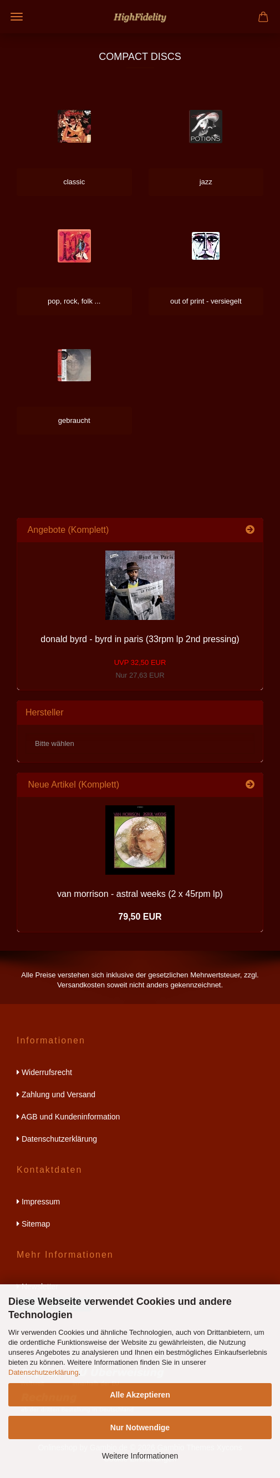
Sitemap (33, 1223)
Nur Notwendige (140, 1427)
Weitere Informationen (140, 1455)
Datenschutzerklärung (43, 1372)
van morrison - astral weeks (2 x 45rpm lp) (140, 894)
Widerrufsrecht (44, 1072)
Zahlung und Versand (56, 1094)
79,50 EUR (139, 916)
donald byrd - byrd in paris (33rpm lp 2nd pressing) (139, 639)
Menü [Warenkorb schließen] (17, 16)
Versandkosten (81, 985)
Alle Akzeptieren (140, 1394)
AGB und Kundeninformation (68, 1116)
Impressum (38, 1201)
